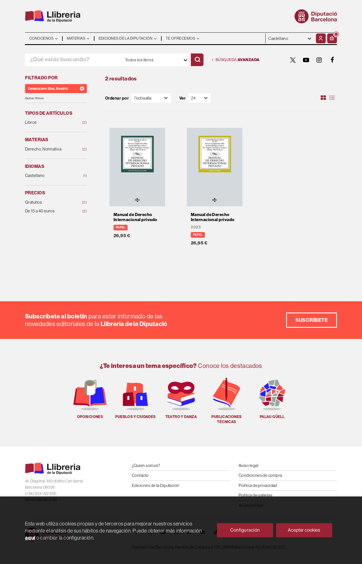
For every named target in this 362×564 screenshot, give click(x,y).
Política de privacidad (258, 485)
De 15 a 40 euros (50, 211)
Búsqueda (236, 60)
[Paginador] (199, 98)
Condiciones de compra (260, 475)
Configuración (245, 530)
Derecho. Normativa (50, 149)
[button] (332, 38)
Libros (50, 122)
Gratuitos (50, 202)
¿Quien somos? (146, 465)
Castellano (50, 175)
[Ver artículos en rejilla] (323, 98)
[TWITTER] (292, 59)
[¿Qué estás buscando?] (73, 59)
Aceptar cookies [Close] (304, 530)
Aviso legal (248, 465)
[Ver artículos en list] (332, 98)
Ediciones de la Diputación (156, 485)
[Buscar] (197, 59)
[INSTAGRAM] (319, 59)
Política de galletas (255, 495)
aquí (30, 537)
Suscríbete (311, 320)
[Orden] (151, 98)
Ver (182, 98)
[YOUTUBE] (306, 59)
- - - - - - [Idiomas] (290, 38)
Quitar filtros (34, 98)
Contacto (140, 475)
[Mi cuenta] (321, 38)
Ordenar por (117, 98)
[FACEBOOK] (332, 59)
